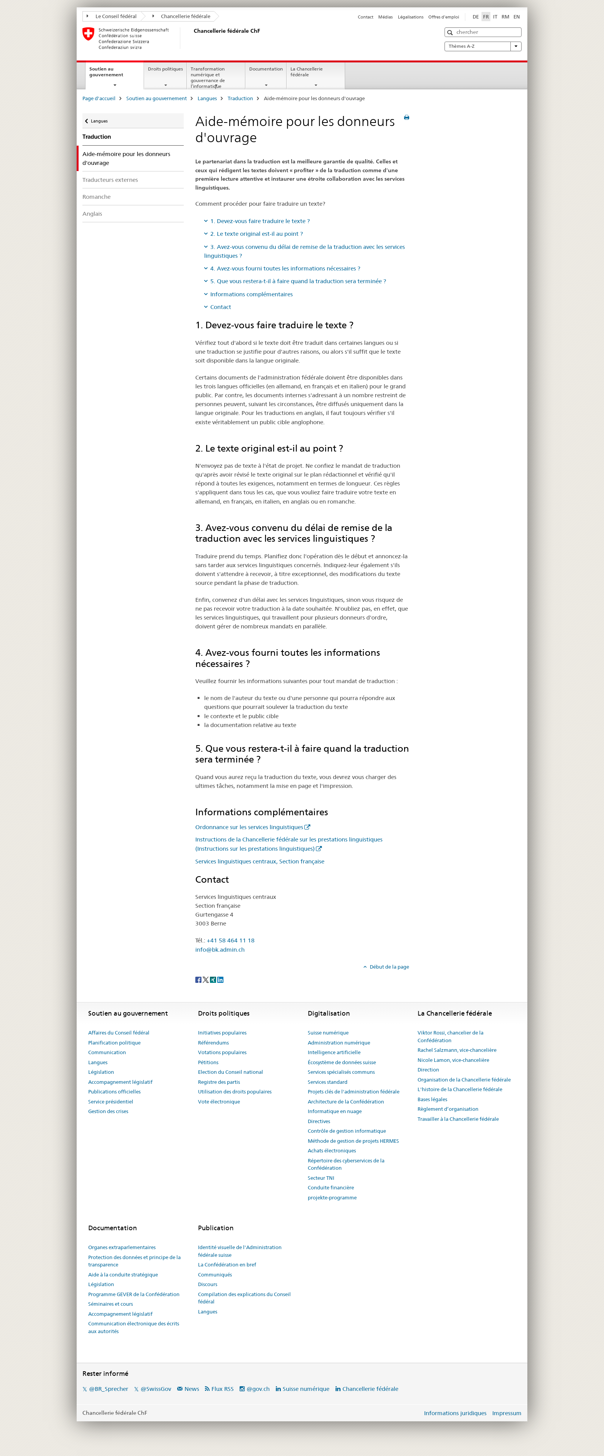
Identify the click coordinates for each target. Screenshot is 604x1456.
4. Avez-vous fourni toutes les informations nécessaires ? (285, 268)
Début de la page (389, 967)
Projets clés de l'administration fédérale (353, 1091)
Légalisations (410, 17)
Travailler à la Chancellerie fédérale (458, 1119)
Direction (428, 1069)
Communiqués (215, 1274)
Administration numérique (339, 1043)
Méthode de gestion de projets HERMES (353, 1141)
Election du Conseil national (230, 1072)
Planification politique (114, 1043)
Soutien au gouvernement (114, 74)
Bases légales (432, 1099)
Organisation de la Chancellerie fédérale (464, 1079)
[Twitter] (206, 979)
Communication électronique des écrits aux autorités (133, 1327)
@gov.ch (258, 1388)
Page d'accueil (99, 98)
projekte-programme (332, 1197)
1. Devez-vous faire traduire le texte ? (260, 221)
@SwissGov (156, 1388)
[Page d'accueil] (192, 38)
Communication (107, 1052)
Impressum (507, 1413)
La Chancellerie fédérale (306, 71)
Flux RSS (222, 1388)
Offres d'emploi (443, 17)
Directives (319, 1121)
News (192, 1388)
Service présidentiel (110, 1101)
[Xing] (213, 979)
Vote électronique (219, 1101)
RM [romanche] (505, 16)
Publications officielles (114, 1091)
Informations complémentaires (251, 294)
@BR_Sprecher (108, 1388)
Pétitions (208, 1062)
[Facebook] (199, 979)
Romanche (96, 196)
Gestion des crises (108, 1111)
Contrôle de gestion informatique (347, 1131)
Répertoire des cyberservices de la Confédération (346, 1164)
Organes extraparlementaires (122, 1247)
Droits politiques (165, 69)
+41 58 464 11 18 (231, 940)
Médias (385, 17)
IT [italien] (495, 16)
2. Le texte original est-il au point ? (256, 233)
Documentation (266, 69)
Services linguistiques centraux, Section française (259, 861)
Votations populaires (222, 1052)
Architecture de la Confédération (346, 1101)
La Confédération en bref (227, 1264)
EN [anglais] (516, 16)
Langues (207, 98)
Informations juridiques (455, 1413)
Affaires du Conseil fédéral (118, 1032)
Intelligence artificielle (334, 1052)
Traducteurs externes (110, 179)
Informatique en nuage (335, 1111)
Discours (207, 1284)
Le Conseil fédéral (112, 16)
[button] (451, 32)
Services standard (327, 1082)
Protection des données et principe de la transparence (134, 1261)
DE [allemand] (476, 16)
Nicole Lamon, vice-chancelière (453, 1060)
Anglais (92, 213)
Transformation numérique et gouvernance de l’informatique (208, 77)
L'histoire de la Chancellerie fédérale (460, 1089)
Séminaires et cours (110, 1304)
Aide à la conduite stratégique (123, 1274)
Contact (365, 17)
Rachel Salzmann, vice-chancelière (457, 1050)
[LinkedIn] (220, 979)
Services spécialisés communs (341, 1072)
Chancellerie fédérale (182, 16)
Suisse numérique (328, 1032)
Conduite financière (331, 1187)
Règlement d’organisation (448, 1109)
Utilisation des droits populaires (235, 1091)
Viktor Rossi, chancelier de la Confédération (450, 1036)
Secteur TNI (321, 1178)
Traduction (240, 98)
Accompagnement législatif (120, 1082)
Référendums (213, 1043)
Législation (101, 1072)
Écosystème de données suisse (342, 1062)
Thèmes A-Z (483, 46)
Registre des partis (219, 1082)
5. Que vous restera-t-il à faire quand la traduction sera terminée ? (298, 281)
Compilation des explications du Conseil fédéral (244, 1298)
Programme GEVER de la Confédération (134, 1294)
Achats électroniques (332, 1150)
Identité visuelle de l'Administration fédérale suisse (240, 1251)
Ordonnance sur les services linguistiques (249, 827)
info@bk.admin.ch (220, 949)
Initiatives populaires (222, 1032)
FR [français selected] (486, 16)
